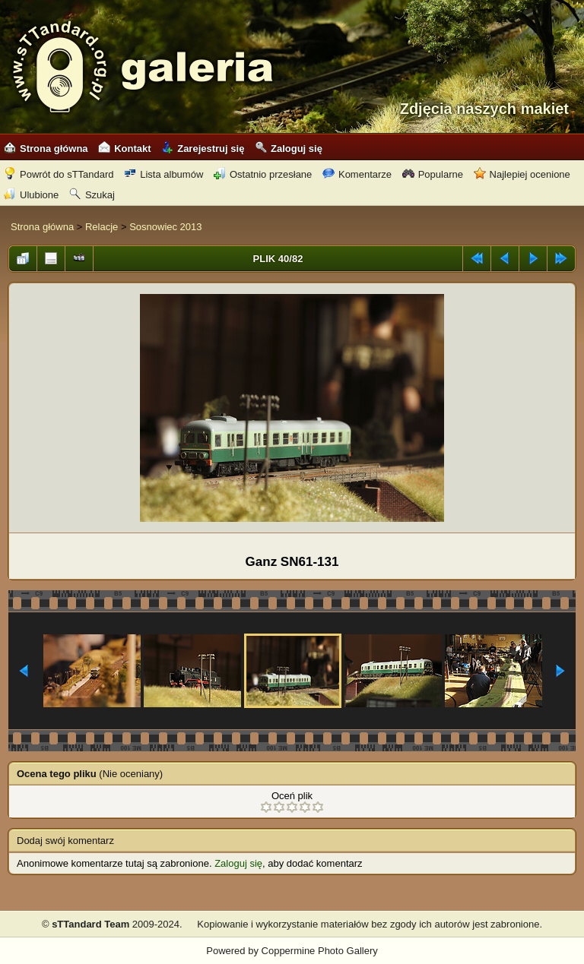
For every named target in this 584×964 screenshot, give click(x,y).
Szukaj (92, 195)
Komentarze (357, 174)
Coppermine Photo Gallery (320, 950)
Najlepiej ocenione (522, 174)
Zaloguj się (288, 148)
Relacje (101, 226)
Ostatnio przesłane (263, 174)
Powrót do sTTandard (59, 174)
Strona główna (46, 148)
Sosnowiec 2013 (165, 226)
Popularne (432, 174)
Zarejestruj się (202, 148)
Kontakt (124, 148)
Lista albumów (163, 174)
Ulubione (31, 195)
